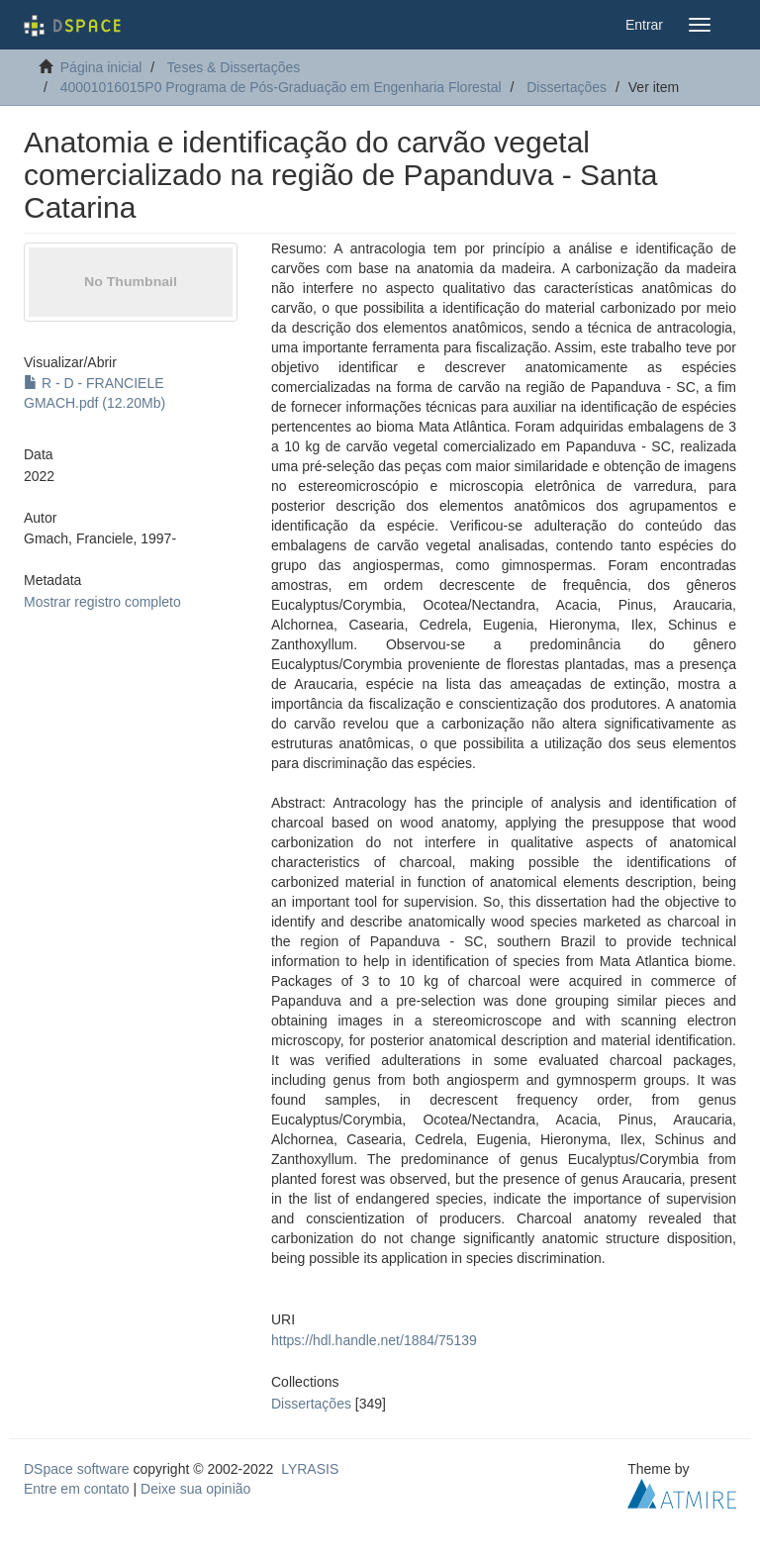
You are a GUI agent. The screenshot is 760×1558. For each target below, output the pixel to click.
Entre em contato (77, 1489)
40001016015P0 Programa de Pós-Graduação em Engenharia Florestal (281, 87)
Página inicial (101, 67)
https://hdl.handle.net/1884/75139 (374, 1340)
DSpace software (77, 1469)
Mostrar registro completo (102, 602)
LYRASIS (309, 1469)
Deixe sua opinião (195, 1489)
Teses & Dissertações (234, 67)
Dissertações (566, 87)
